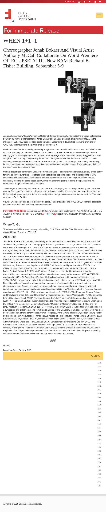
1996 (99, 447)
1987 (99, 466)
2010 (99, 394)
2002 (99, 424)
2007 (99, 405)
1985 (99, 474)
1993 (99, 459)
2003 (99, 420)
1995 (99, 451)
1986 (99, 470)
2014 (99, 378)
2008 (99, 401)
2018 (99, 363)
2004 (99, 417)
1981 (99, 485)
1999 (99, 436)
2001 (99, 428)
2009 (99, 398)
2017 (99, 367)
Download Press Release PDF (17, 350)
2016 (99, 371)
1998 (99, 440)
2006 (99, 409)
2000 (99, 432)
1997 (99, 443)
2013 (99, 382)
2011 (99, 390)
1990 (99, 462)
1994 (99, 455)
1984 (99, 478)
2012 (99, 386)
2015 (99, 375)
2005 (99, 413)
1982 (99, 482)
